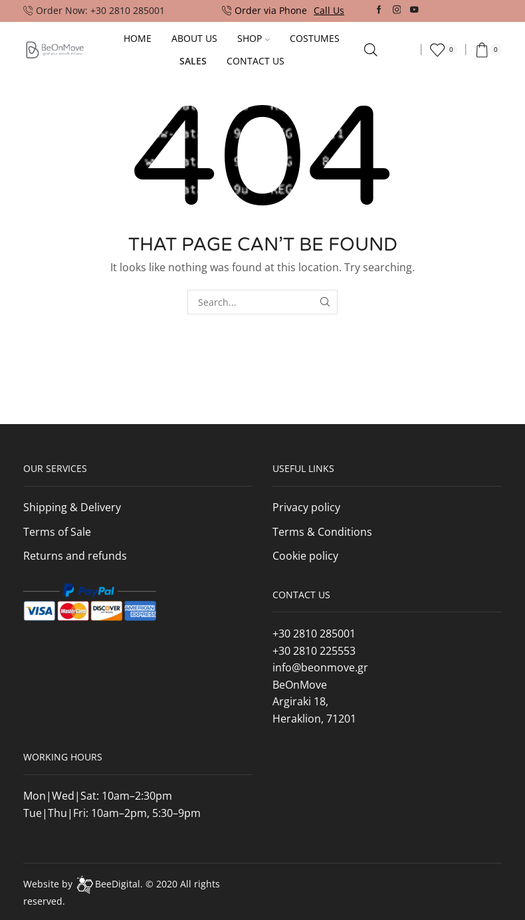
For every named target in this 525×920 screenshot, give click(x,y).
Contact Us (255, 61)
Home (138, 38)
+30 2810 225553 (314, 650)
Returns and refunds (75, 555)
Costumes (315, 38)
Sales (193, 61)
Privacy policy (306, 507)
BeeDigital (117, 883)
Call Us (329, 10)
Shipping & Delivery (72, 507)
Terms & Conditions (322, 531)
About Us (194, 38)
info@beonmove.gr (320, 667)
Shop (253, 38)
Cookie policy (305, 555)
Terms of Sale (57, 531)
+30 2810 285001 (314, 633)
